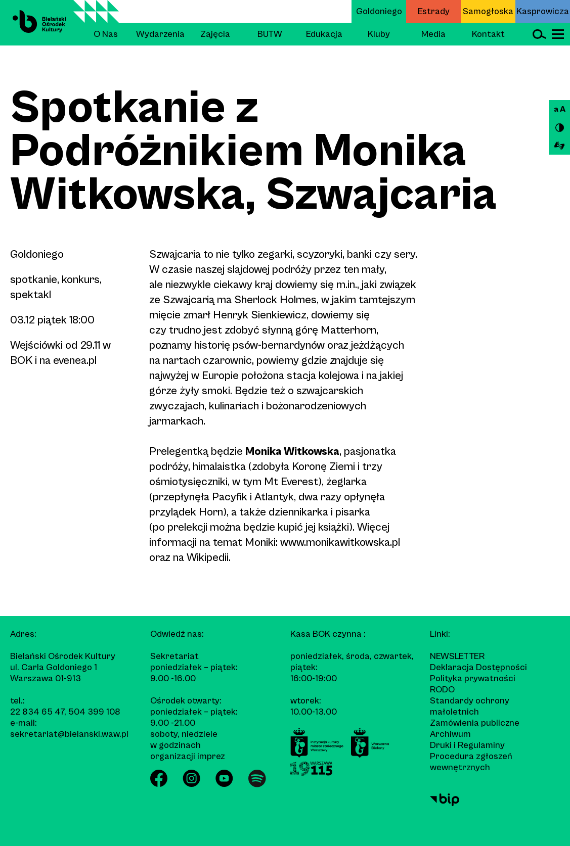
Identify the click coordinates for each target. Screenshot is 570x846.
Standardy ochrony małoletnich (469, 706)
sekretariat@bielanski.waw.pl (69, 734)
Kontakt (488, 34)
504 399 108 (94, 712)
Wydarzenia (160, 34)
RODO (442, 689)
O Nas (106, 34)
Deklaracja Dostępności (478, 667)
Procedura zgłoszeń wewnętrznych (471, 762)
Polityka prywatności (472, 678)
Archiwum (450, 734)
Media (433, 34)
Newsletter (457, 656)
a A (559, 109)
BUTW (269, 34)
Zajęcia (215, 34)
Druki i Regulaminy (467, 745)
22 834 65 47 (37, 712)
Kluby (379, 34)
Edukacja (324, 34)
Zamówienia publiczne (474, 723)
